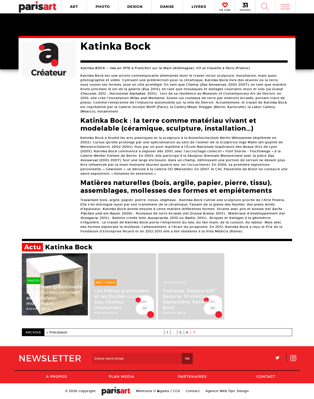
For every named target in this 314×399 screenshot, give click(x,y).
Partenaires (192, 376)
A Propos (56, 376)
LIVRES (199, 6)
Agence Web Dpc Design (227, 391)
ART (74, 6)
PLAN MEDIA (121, 376)
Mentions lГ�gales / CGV (158, 391)
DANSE (167, 6)
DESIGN (135, 6)
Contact (265, 376)
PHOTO (103, 6)
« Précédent (57, 332)
